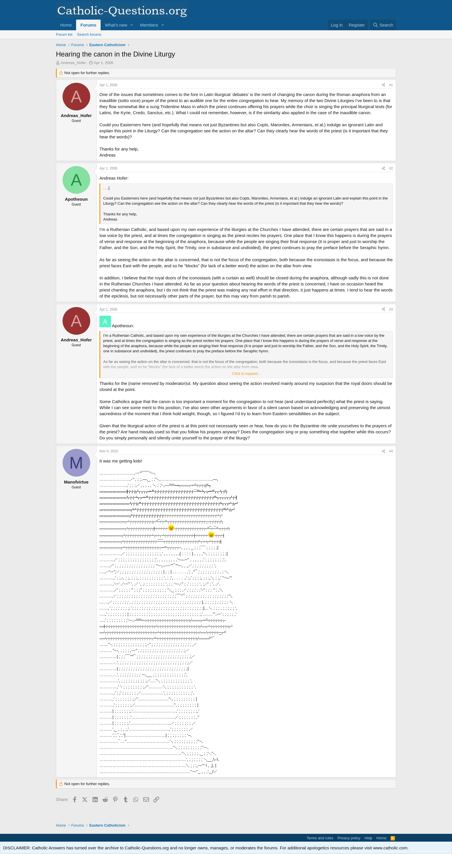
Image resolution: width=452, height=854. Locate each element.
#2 (391, 168)
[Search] (383, 25)
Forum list (64, 34)
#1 (391, 85)
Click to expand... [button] (246, 373)
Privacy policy (349, 838)
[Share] (383, 85)
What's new (116, 24)
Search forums (89, 34)
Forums (88, 24)
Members (149, 24)
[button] (132, 25)
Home (66, 24)
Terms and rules (320, 838)
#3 (391, 309)
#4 (391, 451)
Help (368, 838)
